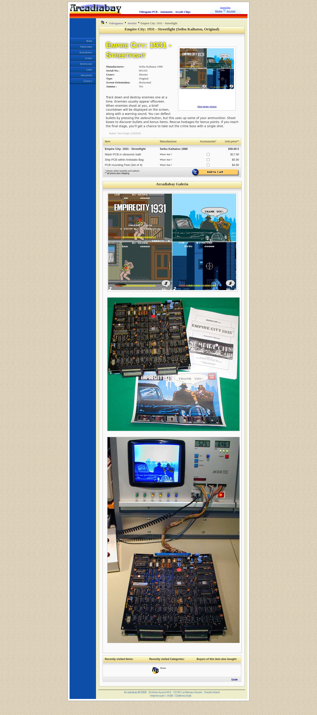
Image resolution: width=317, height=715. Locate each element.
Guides (88, 58)
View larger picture (207, 106)
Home (89, 41)
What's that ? (166, 154)
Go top (234, 679)
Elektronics (86, 52)
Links (89, 69)
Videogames (86, 46)
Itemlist (132, 23)
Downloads (86, 63)
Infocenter (86, 75)
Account (231, 11)
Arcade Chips (182, 11)
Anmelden (225, 7)
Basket (218, 11)
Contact (87, 81)
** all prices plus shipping (117, 173)
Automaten (166, 11)
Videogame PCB (148, 11)
